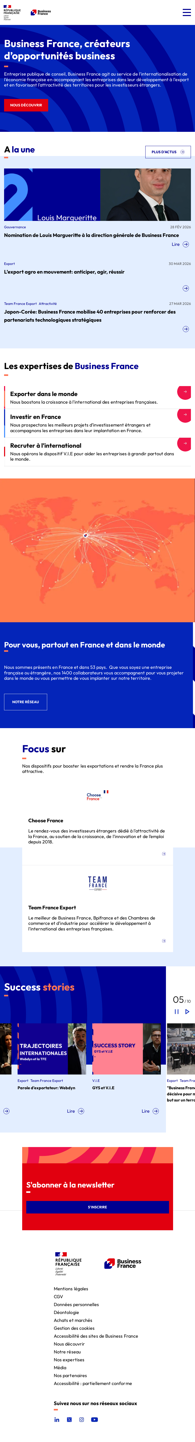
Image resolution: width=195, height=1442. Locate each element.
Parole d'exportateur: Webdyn (69, 1087)
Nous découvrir (69, 1343)
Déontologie (66, 1312)
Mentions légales (71, 1288)
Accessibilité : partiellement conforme (93, 1383)
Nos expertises (69, 1359)
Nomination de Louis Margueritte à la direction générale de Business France (91, 235)
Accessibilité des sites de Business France (96, 1335)
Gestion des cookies (74, 1327)
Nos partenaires (70, 1375)
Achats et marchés (73, 1320)
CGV (58, 1296)
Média (60, 1367)
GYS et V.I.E (126, 1087)
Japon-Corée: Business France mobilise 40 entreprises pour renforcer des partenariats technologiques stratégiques (90, 315)
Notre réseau (67, 1351)
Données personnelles (76, 1304)
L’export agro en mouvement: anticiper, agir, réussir (64, 271)
